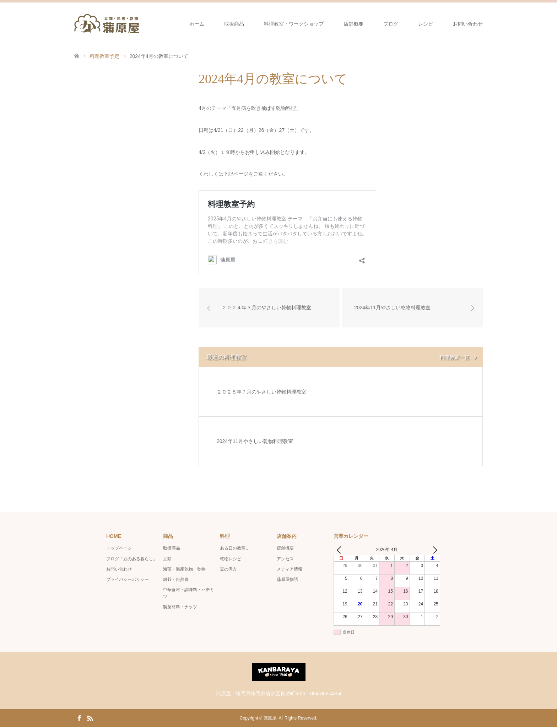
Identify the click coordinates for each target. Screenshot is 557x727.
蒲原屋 (270, 718)
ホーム (196, 24)
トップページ (119, 548)
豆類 (167, 558)
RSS (90, 717)
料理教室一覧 (454, 357)
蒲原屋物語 (287, 579)
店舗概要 (353, 24)
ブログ (390, 24)
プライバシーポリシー (127, 579)
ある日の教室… (235, 548)
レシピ (425, 24)
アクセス (285, 558)
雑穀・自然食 (176, 579)
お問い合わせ (468, 24)
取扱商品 (234, 24)
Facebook (79, 717)
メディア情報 (289, 569)
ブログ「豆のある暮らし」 (131, 558)
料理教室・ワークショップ (294, 24)
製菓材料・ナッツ (180, 606)
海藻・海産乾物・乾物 (184, 569)
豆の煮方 (228, 569)
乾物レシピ (230, 558)
